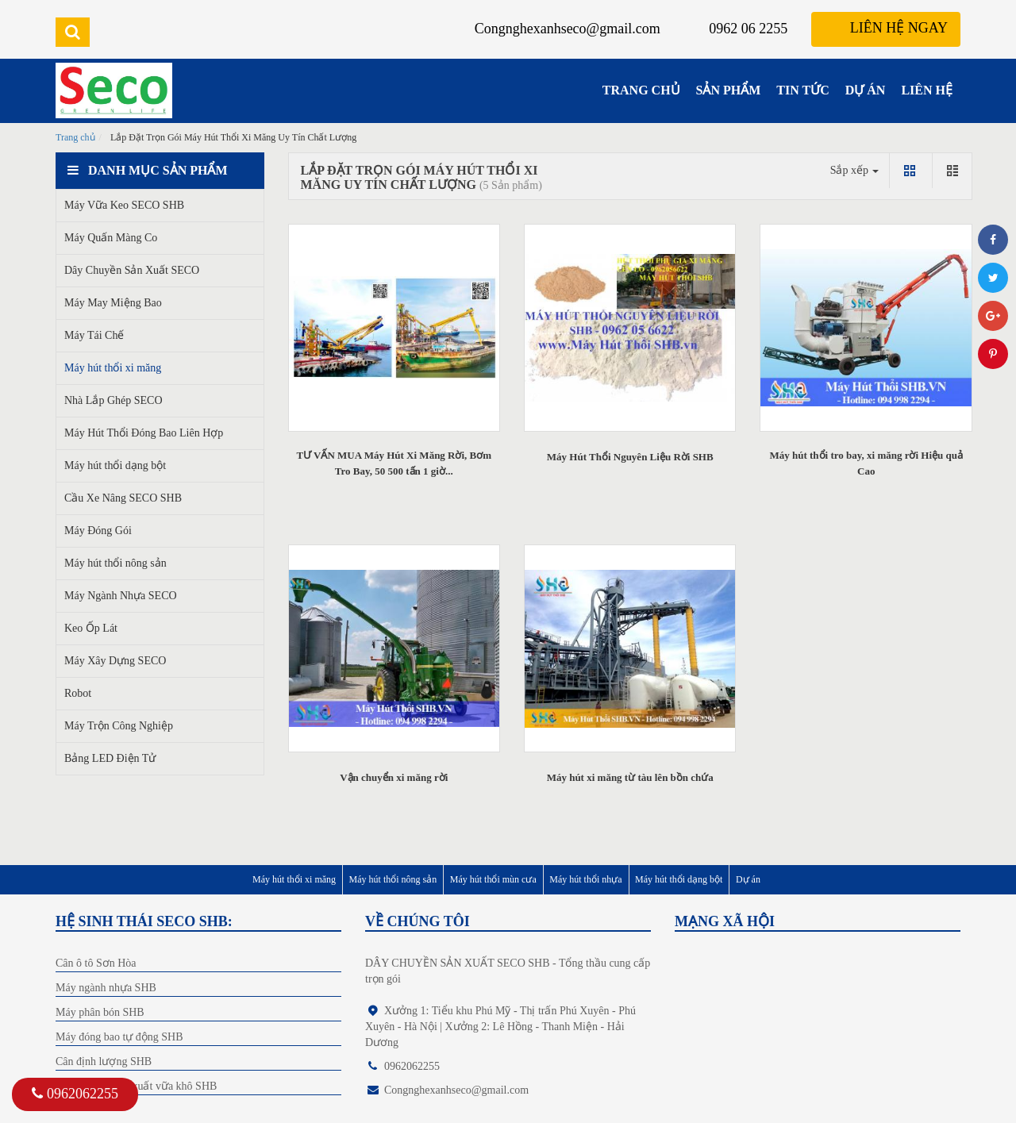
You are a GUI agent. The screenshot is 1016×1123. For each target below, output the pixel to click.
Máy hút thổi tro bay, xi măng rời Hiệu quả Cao (866, 463)
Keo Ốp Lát (90, 628)
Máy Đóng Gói (98, 531)
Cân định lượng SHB (104, 1061)
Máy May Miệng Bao (113, 303)
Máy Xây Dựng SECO (115, 661)
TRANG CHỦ (641, 90)
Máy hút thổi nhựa (585, 879)
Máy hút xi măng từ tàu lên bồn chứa (630, 777)
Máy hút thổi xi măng (112, 368)
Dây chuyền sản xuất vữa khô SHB (136, 1086)
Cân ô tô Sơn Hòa (96, 963)
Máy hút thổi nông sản (115, 563)
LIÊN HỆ (926, 90)
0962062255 (75, 1094)
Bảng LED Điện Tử (110, 758)
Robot (77, 693)
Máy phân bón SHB (100, 1012)
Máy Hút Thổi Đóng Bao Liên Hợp (143, 433)
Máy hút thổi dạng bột (115, 465)
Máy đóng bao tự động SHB (119, 1037)
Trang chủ (75, 137)
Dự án (748, 879)
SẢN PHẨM (728, 90)
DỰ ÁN (865, 90)
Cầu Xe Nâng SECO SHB (123, 498)
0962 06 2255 (748, 29)
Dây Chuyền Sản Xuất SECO (131, 270)
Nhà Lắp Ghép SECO (113, 400)
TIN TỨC (802, 90)
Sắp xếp (854, 170)
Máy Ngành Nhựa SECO (120, 596)
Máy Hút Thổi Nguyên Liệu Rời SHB (630, 457)
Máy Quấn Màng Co (110, 238)
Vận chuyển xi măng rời (394, 777)
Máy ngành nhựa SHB (106, 988)
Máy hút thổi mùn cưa (493, 879)
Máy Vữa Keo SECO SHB (124, 205)
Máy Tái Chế (94, 335)
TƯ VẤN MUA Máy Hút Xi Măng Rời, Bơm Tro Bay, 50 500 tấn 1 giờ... (393, 463)
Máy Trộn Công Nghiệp (118, 726)
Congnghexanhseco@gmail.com (567, 29)
